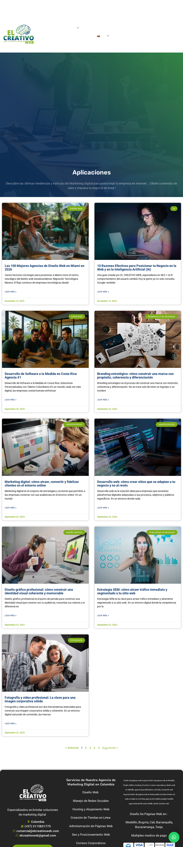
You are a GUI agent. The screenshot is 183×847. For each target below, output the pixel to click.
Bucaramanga (144, 827)
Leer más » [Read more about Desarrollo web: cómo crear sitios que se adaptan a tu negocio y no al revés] (103, 507)
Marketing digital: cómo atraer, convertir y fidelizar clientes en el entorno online (42, 483)
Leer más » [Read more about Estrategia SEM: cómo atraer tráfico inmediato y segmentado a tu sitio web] (103, 615)
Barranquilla (164, 822)
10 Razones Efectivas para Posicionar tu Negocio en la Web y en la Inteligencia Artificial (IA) (136, 267)
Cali (152, 822)
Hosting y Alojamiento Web (90, 809)
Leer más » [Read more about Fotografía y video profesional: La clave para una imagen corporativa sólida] (10, 723)
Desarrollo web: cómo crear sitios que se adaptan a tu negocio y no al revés (136, 483)
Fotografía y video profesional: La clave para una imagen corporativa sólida (40, 699)
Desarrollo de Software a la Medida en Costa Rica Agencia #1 (41, 375)
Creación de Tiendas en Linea (91, 817)
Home (55, 28)
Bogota (143, 822)
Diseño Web (90, 792)
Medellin (131, 822)
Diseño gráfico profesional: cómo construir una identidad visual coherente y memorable (39, 591)
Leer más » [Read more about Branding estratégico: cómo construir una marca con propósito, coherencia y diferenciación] (103, 399)
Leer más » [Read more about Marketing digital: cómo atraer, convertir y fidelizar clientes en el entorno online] (10, 507)
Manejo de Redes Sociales (91, 801)
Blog (110, 28)
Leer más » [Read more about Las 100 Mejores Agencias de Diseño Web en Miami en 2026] (10, 291)
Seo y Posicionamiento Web (91, 834)
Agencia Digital (95, 28)
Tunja (159, 827)
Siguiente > (110, 747)
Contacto (88, 36)
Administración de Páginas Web (91, 826)
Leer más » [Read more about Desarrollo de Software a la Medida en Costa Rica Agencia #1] (10, 399)
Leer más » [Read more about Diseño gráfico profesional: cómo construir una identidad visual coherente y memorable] (10, 615)
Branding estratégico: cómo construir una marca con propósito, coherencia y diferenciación (135, 375)
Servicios (72, 28)
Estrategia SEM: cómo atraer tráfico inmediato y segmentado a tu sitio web (132, 591)
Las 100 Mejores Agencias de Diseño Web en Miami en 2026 (44, 267)
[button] (174, 837)
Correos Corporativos (91, 843)
